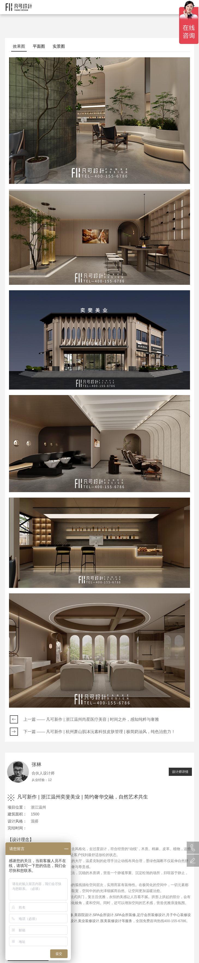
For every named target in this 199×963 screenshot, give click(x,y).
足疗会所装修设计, (151, 915)
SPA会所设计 (103, 915)
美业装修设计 (88, 921)
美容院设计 (83, 915)
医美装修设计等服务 (116, 921)
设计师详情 (180, 772)
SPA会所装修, (126, 915)
